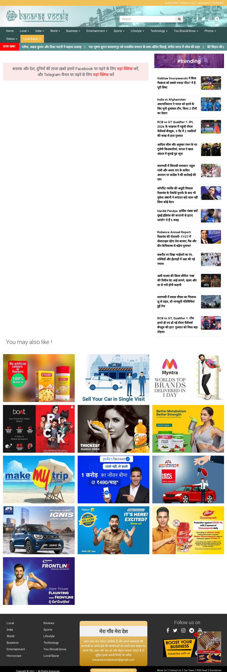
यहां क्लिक (125, 68)
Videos (11, 38)
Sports (119, 30)
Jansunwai (203, 3)
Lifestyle (137, 30)
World (55, 30)
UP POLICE (217, 3)
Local (24, 30)
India (39, 30)
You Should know (54, 649)
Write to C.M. (188, 3)
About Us (162, 670)
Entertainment (97, 30)
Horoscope (13, 656)
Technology (159, 30)
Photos (210, 30)
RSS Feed (202, 670)
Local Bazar (32, 38)
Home (10, 30)
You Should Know (186, 30)
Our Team (189, 670)
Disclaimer (215, 670)
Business (73, 30)
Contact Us (175, 670)
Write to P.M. (171, 3)
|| (153, 47)
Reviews (48, 623)
